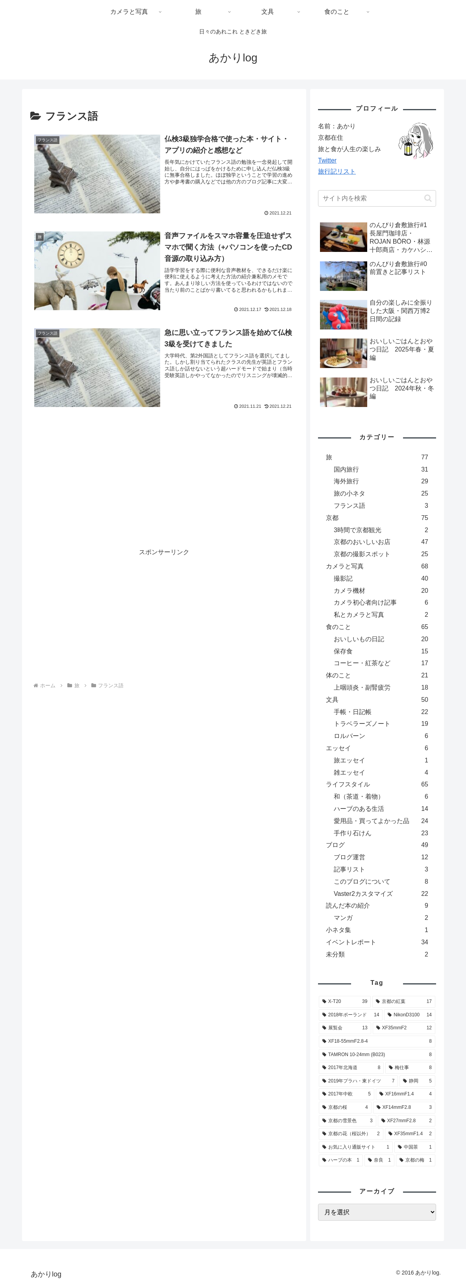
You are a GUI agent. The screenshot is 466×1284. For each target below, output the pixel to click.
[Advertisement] (164, 461)
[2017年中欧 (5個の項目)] (346, 1094)
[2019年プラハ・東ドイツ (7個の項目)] (358, 1081)
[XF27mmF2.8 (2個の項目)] (406, 1121)
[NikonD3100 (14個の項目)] (409, 1015)
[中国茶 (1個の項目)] (414, 1147)
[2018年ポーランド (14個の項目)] (351, 1015)
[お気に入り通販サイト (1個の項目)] (356, 1147)
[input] (377, 198)
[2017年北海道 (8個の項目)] (351, 1068)
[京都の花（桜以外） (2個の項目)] (351, 1134)
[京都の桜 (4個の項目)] (345, 1108)
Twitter (327, 160)
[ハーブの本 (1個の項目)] (341, 1160)
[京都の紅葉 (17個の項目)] (403, 1002)
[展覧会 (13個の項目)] (345, 1028)
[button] (428, 198)
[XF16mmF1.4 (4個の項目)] (405, 1094)
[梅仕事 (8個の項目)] (410, 1068)
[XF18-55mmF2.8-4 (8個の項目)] (377, 1041)
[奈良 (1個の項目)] (379, 1160)
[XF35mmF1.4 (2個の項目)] (410, 1134)
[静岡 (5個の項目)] (417, 1081)
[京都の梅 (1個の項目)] (415, 1160)
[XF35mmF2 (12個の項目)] (404, 1028)
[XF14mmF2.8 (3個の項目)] (404, 1108)
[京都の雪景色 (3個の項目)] (347, 1121)
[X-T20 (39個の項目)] (345, 1002)
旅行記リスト (337, 171)
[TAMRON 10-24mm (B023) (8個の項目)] (377, 1055)
